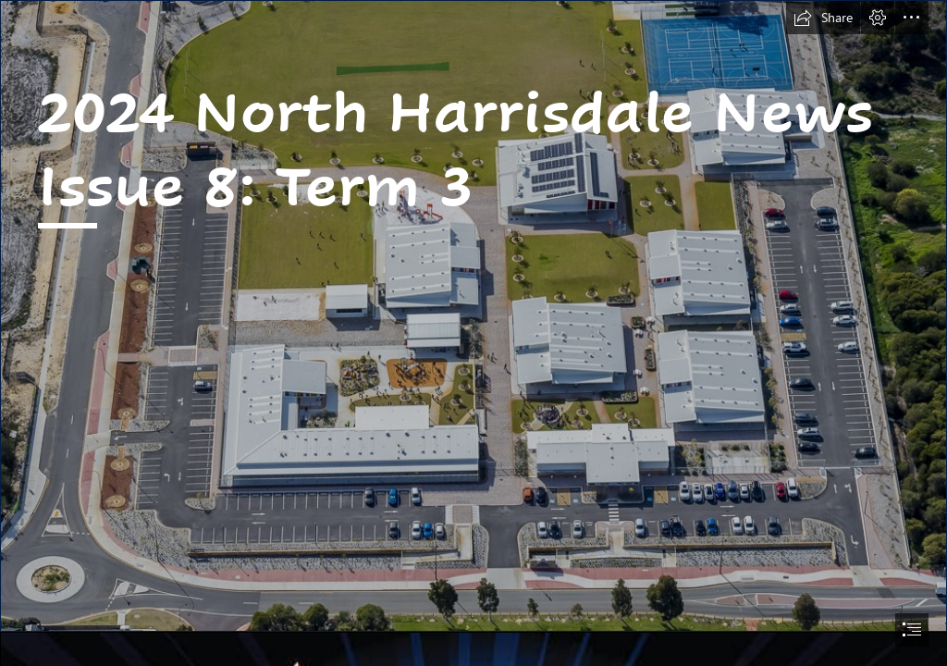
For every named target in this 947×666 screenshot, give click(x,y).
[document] (473, 333)
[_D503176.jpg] (473, 316)
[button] (823, 17)
